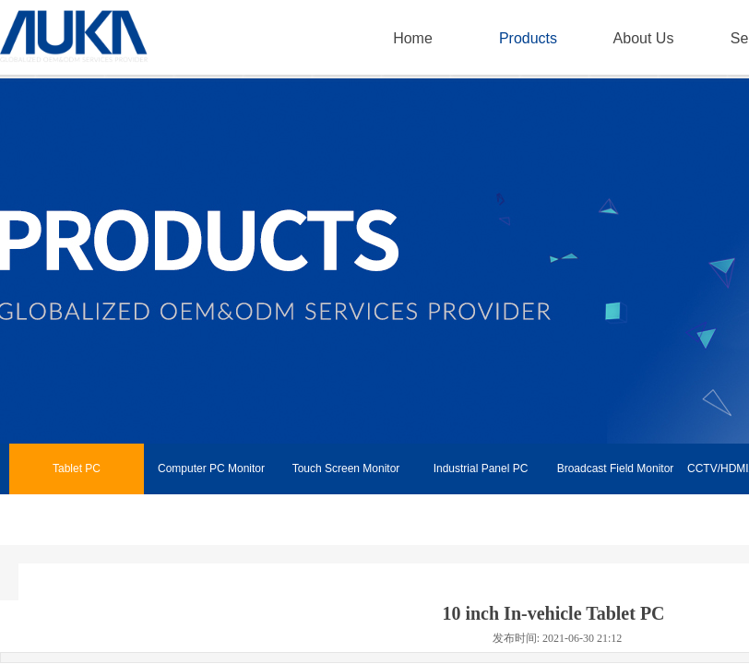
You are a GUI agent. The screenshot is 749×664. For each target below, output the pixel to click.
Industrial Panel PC (481, 468)
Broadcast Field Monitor (615, 468)
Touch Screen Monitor (346, 468)
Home (413, 38)
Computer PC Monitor (211, 468)
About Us (643, 38)
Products (528, 38)
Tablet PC (77, 468)
